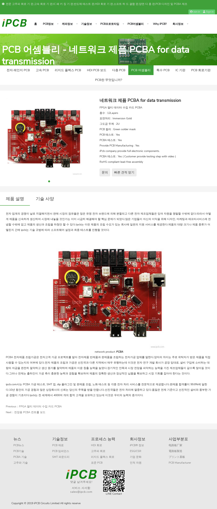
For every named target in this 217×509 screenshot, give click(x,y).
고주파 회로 (98, 451)
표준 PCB (96, 463)
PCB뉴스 (18, 445)
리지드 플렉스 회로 (102, 457)
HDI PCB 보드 (96, 70)
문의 (105, 172)
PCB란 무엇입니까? (108, 80)
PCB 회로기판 (201, 70)
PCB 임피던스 (60, 451)
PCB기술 (18, 451)
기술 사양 (45, 199)
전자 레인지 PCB (18, 70)
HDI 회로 (96, 445)
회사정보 (178, 24)
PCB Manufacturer (180, 463)
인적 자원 (135, 463)
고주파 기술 (20, 463)
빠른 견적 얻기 (124, 172)
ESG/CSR (135, 451)
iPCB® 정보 (137, 445)
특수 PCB (163, 70)
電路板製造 (175, 451)
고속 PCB (42, 70)
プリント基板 (177, 457)
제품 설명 (15, 199)
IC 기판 (180, 70)
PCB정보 (48, 24)
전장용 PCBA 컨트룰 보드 (29, 412)
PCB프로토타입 (109, 24)
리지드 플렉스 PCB (68, 70)
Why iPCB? (160, 24)
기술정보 (86, 24)
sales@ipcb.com (81, 492)
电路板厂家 (175, 445)
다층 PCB (118, 70)
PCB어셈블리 (136, 24)
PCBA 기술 (20, 457)
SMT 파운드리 (60, 457)
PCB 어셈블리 (141, 70)
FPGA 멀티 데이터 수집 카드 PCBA (40, 406)
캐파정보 (67, 24)
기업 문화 (135, 457)
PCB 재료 (58, 445)
